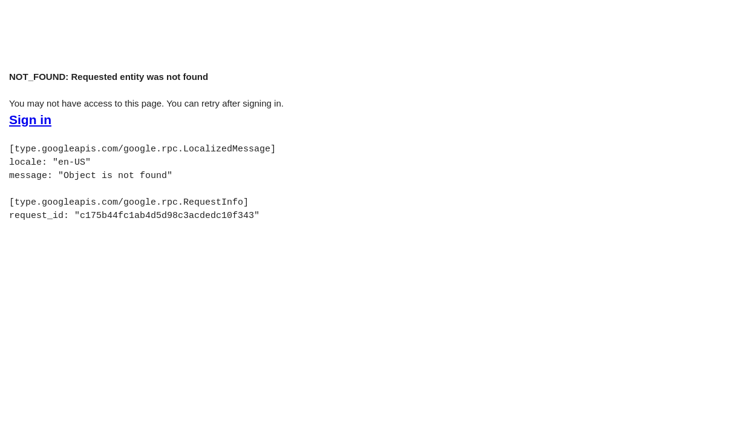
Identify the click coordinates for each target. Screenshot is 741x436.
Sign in (30, 120)
